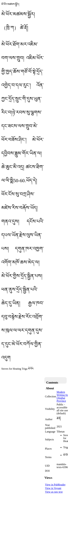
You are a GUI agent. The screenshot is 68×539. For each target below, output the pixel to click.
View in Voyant (53, 488)
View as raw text (54, 491)
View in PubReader (55, 484)
